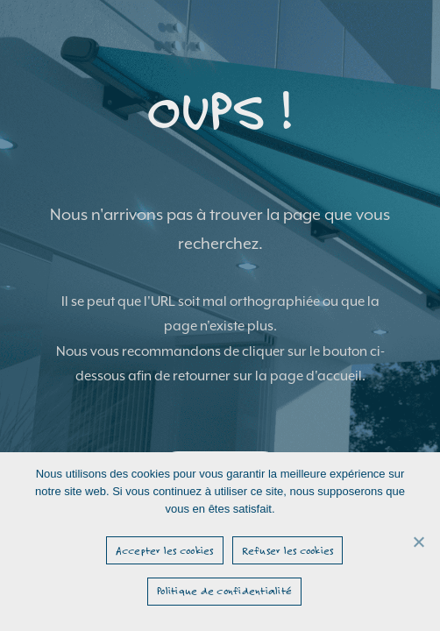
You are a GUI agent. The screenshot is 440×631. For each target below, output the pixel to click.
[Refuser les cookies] (418, 541)
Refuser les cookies (288, 550)
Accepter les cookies (165, 550)
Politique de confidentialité (224, 591)
